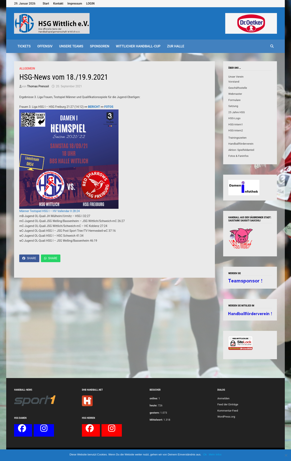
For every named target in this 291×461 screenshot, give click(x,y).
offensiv (45, 46)
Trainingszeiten (237, 137)
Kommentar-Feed (227, 410)
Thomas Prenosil (38, 86)
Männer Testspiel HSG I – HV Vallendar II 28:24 (49, 211)
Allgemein (27, 68)
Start (46, 3)
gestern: (154, 412)
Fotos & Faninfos (238, 155)
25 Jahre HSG (236, 112)
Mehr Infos (215, 454)
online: (154, 398)
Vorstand (233, 81)
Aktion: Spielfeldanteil (241, 149)
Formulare (234, 100)
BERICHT (94, 106)
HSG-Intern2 (235, 130)
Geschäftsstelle (237, 87)
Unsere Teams (71, 46)
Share (29, 258)
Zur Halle (175, 46)
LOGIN (90, 3)
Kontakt (58, 3)
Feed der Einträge (227, 404)
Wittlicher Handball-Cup (138, 46)
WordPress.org (226, 416)
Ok (205, 454)
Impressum (74, 3)
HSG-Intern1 (235, 124)
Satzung (233, 106)
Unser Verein (235, 76)
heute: (153, 405)
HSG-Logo (234, 118)
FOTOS (108, 106)
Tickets (24, 46)
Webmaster (235, 93)
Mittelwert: (156, 419)
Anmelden (223, 398)
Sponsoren (99, 46)
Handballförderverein (240, 143)
